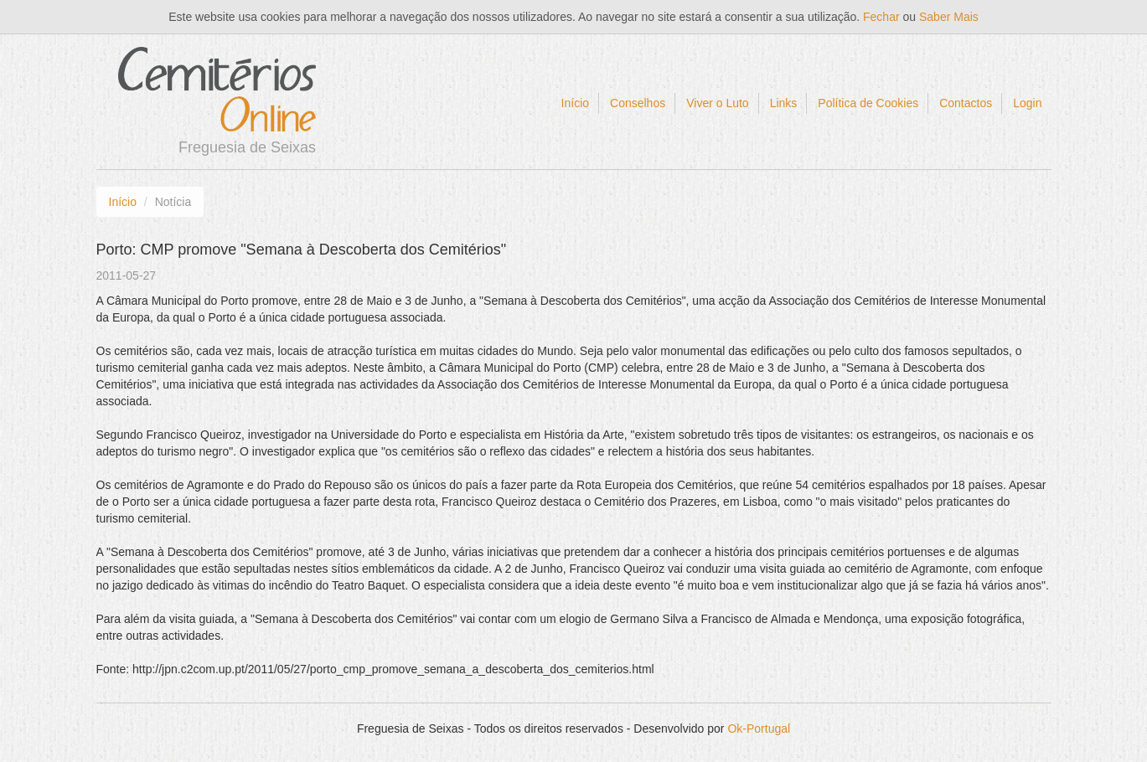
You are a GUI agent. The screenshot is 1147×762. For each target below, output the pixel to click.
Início (575, 103)
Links (784, 103)
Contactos (965, 103)
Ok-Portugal (758, 728)
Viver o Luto (717, 103)
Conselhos (637, 103)
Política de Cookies (868, 103)
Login (1027, 103)
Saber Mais (949, 16)
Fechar (881, 16)
